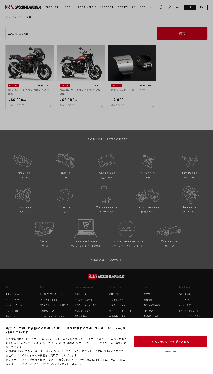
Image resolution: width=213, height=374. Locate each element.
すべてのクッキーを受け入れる (170, 342)
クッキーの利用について (45, 363)
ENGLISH (170, 351)
